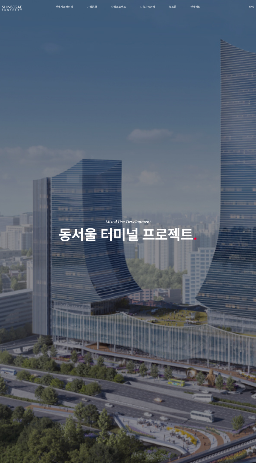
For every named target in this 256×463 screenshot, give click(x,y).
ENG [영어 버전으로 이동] (242, 10)
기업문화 (92, 10)
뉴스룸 (172, 10)
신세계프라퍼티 (64, 10)
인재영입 (195, 10)
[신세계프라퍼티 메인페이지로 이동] (21, 12)
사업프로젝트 (118, 10)
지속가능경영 (147, 10)
